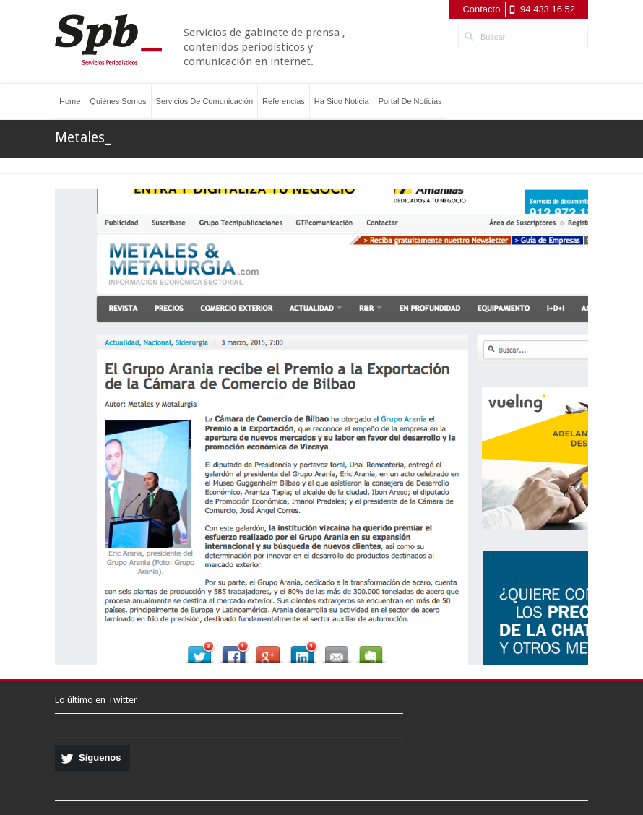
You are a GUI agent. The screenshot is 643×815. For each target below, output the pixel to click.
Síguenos (100, 757)
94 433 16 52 (547, 9)
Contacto (481, 9)
